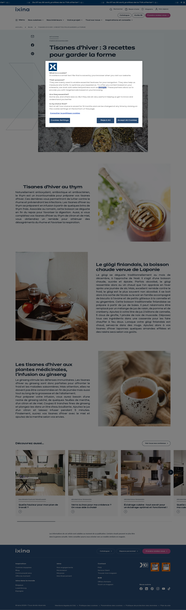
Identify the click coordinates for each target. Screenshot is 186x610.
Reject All (106, 120)
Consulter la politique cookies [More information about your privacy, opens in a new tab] (65, 113)
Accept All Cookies (127, 120)
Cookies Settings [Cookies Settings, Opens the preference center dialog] (60, 120)
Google (102, 87)
